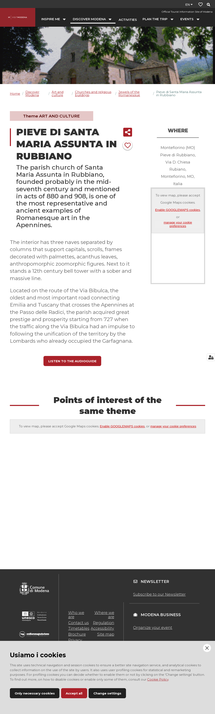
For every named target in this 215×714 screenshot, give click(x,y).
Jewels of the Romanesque (129, 93)
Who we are (76, 614)
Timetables (78, 628)
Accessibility (102, 628)
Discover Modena (32, 93)
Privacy (75, 640)
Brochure (77, 634)
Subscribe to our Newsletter (159, 594)
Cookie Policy (157, 679)
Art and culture (57, 93)
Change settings (107, 693)
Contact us (78, 622)
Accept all (74, 693)
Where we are (104, 614)
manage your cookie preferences (178, 224)
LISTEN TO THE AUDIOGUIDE (72, 361)
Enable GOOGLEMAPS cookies (177, 210)
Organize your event (152, 627)
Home (15, 93)
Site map (105, 634)
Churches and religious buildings (93, 93)
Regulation (103, 622)
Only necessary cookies (35, 693)
